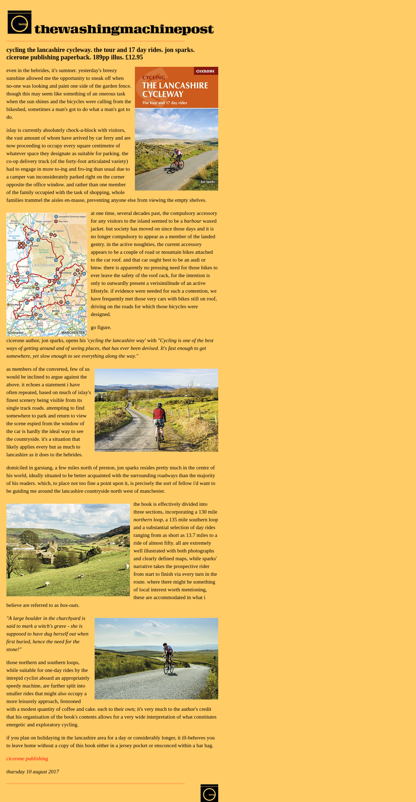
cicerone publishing (27, 758)
